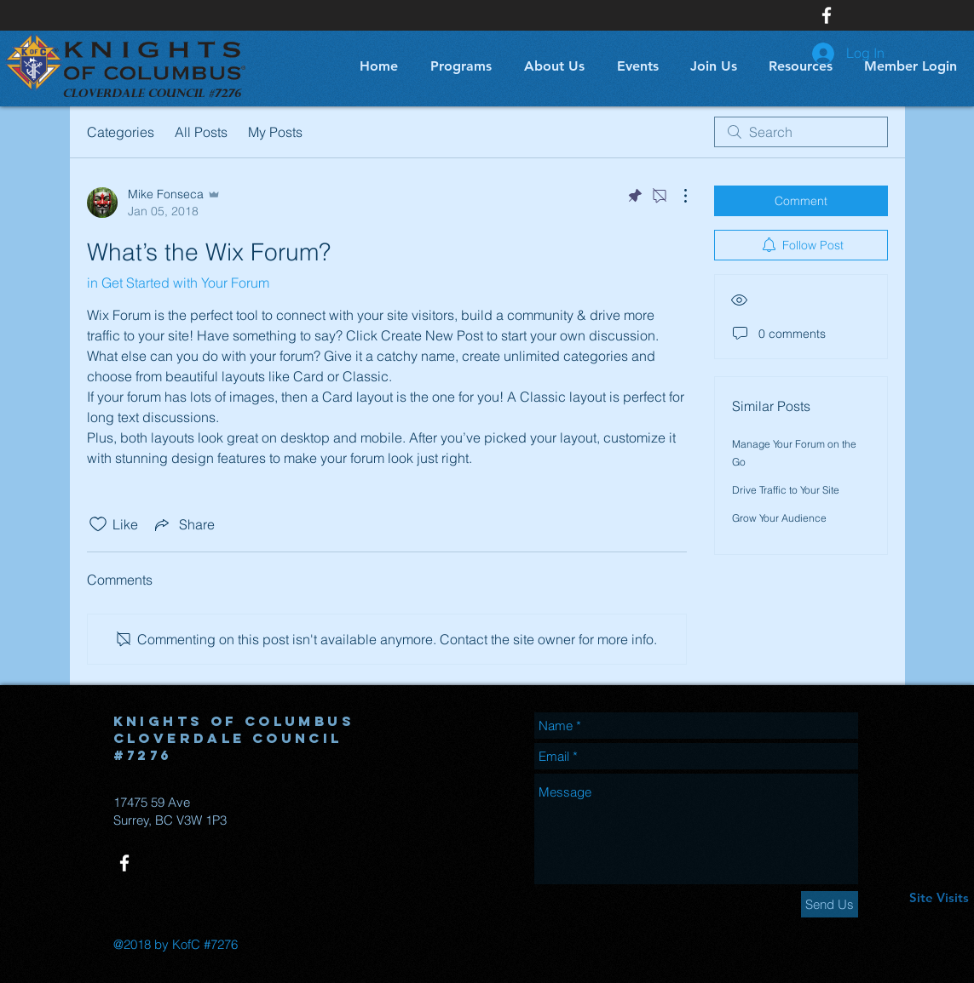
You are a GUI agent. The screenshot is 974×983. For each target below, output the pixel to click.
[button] (457, 66)
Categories (120, 131)
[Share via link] (183, 524)
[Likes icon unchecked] (98, 524)
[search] (801, 132)
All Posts (201, 131)
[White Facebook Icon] (827, 15)
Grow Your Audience (779, 518)
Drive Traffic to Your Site (785, 489)
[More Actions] (676, 196)
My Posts (275, 131)
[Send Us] (829, 904)
